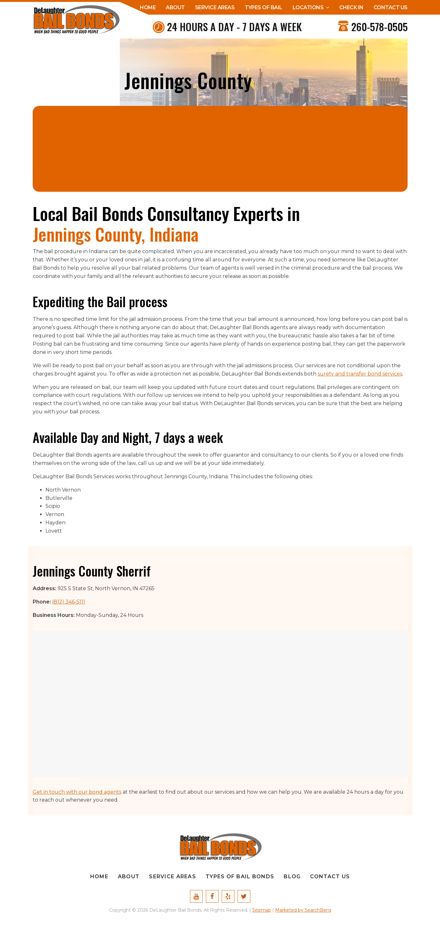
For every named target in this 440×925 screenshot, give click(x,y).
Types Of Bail (263, 7)
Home (148, 7)
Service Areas (215, 7)
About (175, 7)
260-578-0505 (379, 26)
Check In (351, 7)
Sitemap (261, 910)
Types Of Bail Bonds (240, 876)
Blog (292, 876)
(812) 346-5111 (68, 602)
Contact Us (391, 7)
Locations (308, 7)
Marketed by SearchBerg (303, 910)
